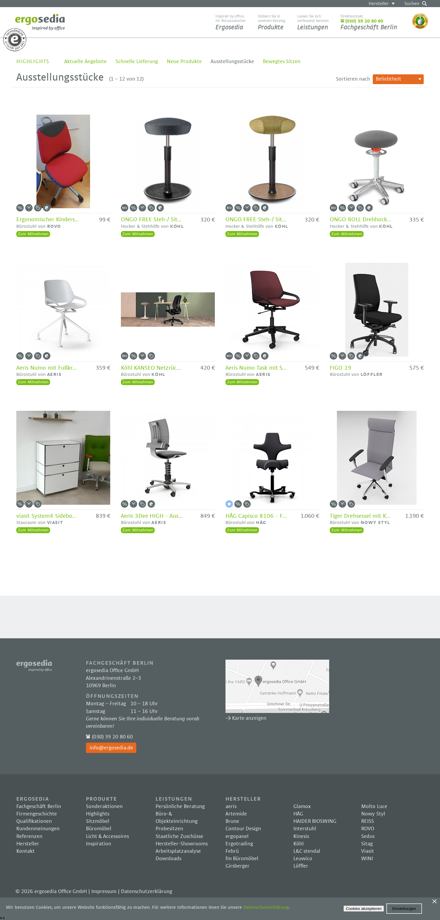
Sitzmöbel (97, 821)
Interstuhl (304, 828)
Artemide (236, 814)
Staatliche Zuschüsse (179, 836)
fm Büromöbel (242, 858)
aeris (230, 806)
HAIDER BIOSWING (315, 821)
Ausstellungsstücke (232, 61)
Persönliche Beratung (180, 806)
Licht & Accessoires (107, 836)
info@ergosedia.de (111, 748)
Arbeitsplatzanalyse (178, 851)
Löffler (300, 866)
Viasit (367, 851)
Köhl (298, 844)
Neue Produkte (184, 61)
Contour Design (243, 828)
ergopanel (237, 836)
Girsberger (237, 866)
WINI (367, 858)
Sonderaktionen (104, 806)
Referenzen (29, 836)
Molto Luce (374, 806)
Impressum (103, 891)
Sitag (367, 844)
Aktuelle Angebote (85, 61)
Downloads (168, 858)
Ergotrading (239, 844)
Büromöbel (98, 828)
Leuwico (302, 858)
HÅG (298, 814)
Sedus (368, 836)
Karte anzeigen (277, 686)
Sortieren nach (353, 79)
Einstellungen (404, 908)
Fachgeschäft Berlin (368, 22)
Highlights (32, 61)
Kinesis (301, 836)
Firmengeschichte (36, 814)
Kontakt (25, 851)
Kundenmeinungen (38, 828)
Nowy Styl (373, 814)
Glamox (302, 806)
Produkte (272, 22)
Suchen (411, 3)
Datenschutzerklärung (146, 891)
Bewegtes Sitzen (282, 61)
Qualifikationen (34, 821)
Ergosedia (40, 22)
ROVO (367, 828)
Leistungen (313, 22)
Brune (232, 821)
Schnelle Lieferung (137, 61)
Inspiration (98, 844)
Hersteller (379, 3)
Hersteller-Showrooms (182, 844)
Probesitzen (169, 828)
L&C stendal (307, 851)
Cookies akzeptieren (364, 908)
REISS (367, 821)
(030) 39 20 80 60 (112, 737)
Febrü (232, 851)
